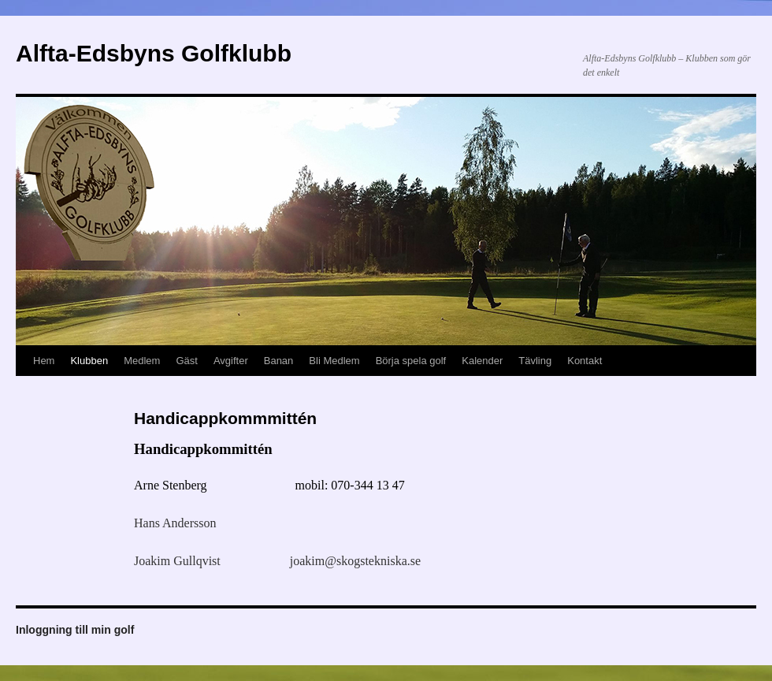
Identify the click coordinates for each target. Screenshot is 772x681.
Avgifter (230, 361)
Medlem (142, 361)
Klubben (89, 361)
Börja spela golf (411, 361)
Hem (43, 361)
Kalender (482, 361)
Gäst (186, 361)
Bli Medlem (334, 361)
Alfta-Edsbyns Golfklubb (153, 53)
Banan (279, 361)
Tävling (534, 361)
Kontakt (584, 361)
